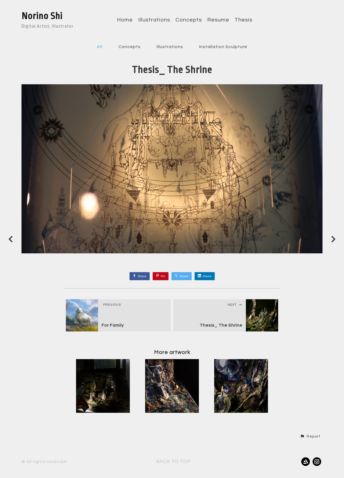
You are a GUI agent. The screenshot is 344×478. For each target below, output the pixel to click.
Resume (218, 20)
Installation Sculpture (223, 47)
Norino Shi (42, 16)
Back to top (173, 461)
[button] (310, 436)
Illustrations (154, 20)
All (99, 47)
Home (125, 20)
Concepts (188, 20)
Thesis (243, 20)
